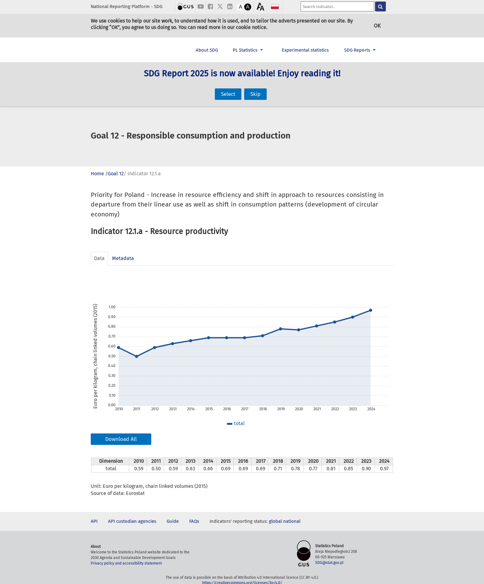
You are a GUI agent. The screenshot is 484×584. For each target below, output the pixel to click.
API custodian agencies (132, 521)
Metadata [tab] (123, 258)
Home (97, 174)
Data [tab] (99, 258)
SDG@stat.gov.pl (329, 563)
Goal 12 (116, 174)
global (275, 521)
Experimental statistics (305, 50)
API (94, 521)
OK (377, 25)
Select (228, 86)
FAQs (194, 521)
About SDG (207, 50)
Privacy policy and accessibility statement (126, 563)
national (291, 521)
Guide (173, 521)
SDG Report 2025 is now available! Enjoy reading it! (242, 81)
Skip (255, 86)
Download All (121, 439)
